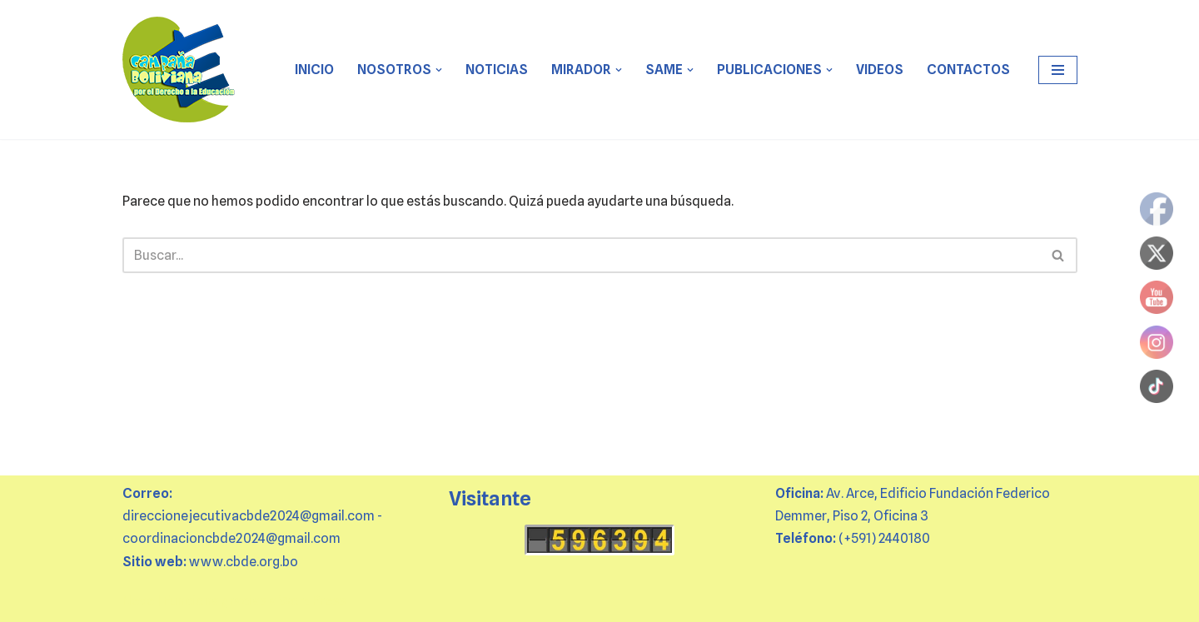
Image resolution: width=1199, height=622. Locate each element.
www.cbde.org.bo (243, 562)
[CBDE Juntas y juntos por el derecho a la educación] (179, 69)
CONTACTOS (968, 69)
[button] (438, 70)
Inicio (314, 69)
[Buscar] (581, 255)
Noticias (496, 69)
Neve (138, 601)
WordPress (312, 601)
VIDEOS (879, 69)
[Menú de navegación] (1057, 70)
